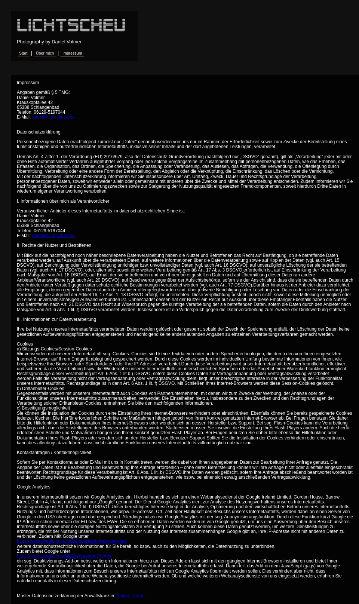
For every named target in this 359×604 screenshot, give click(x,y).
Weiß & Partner (130, 595)
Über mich (45, 53)
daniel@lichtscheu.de (53, 117)
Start (23, 53)
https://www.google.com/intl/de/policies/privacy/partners (72, 541)
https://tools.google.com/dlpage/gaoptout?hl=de (64, 556)
